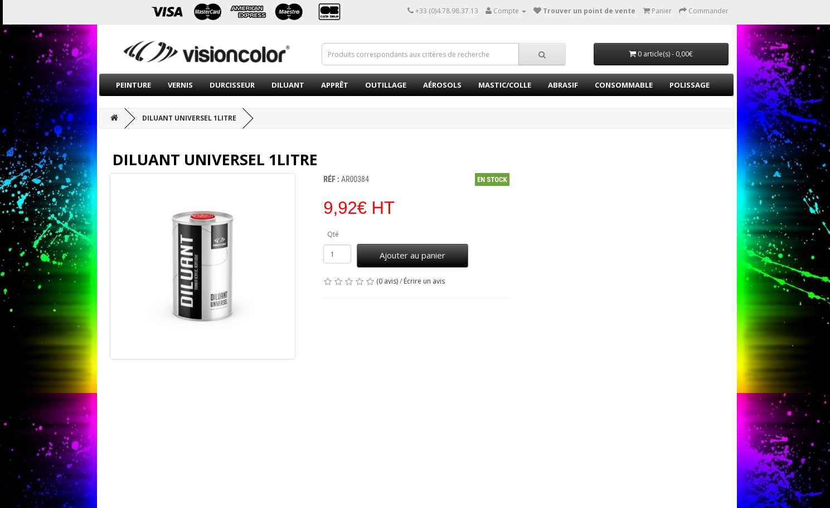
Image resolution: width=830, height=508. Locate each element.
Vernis (180, 85)
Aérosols (442, 85)
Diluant (287, 85)
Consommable (624, 85)
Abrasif (563, 85)
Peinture (133, 85)
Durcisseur (232, 85)
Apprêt (334, 85)
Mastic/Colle (504, 85)
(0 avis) (387, 281)
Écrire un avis (424, 281)
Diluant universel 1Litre (189, 118)
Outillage (385, 85)
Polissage (689, 85)
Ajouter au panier (412, 255)
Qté (333, 234)
